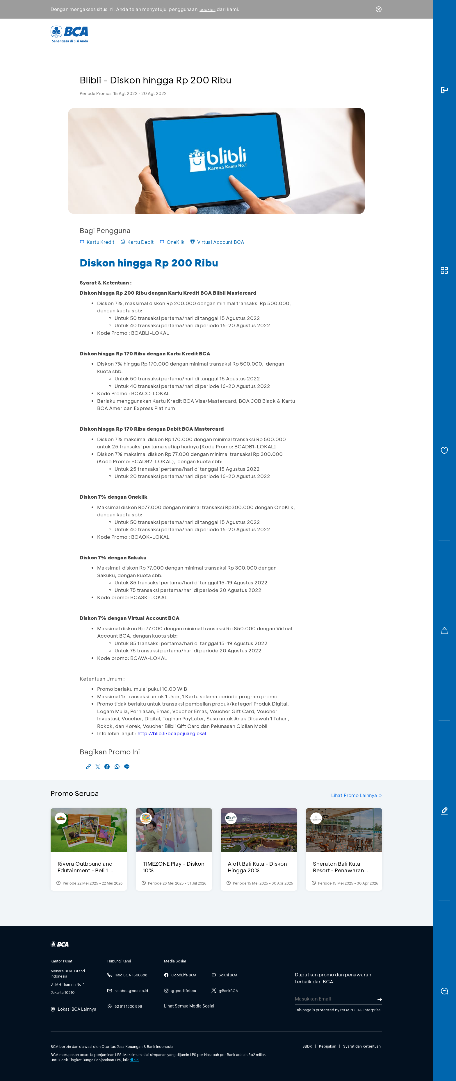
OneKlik (172, 242)
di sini (134, 1059)
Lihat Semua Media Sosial (189, 1006)
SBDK (307, 1046)
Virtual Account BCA (217, 242)
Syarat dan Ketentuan (362, 1046)
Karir (291, 34)
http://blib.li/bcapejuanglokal (172, 733)
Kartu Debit (137, 242)
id (366, 34)
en (377, 34)
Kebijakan (327, 1046)
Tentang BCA (253, 34)
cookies (207, 9)
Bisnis (212, 34)
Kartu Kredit (97, 242)
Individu (179, 34)
